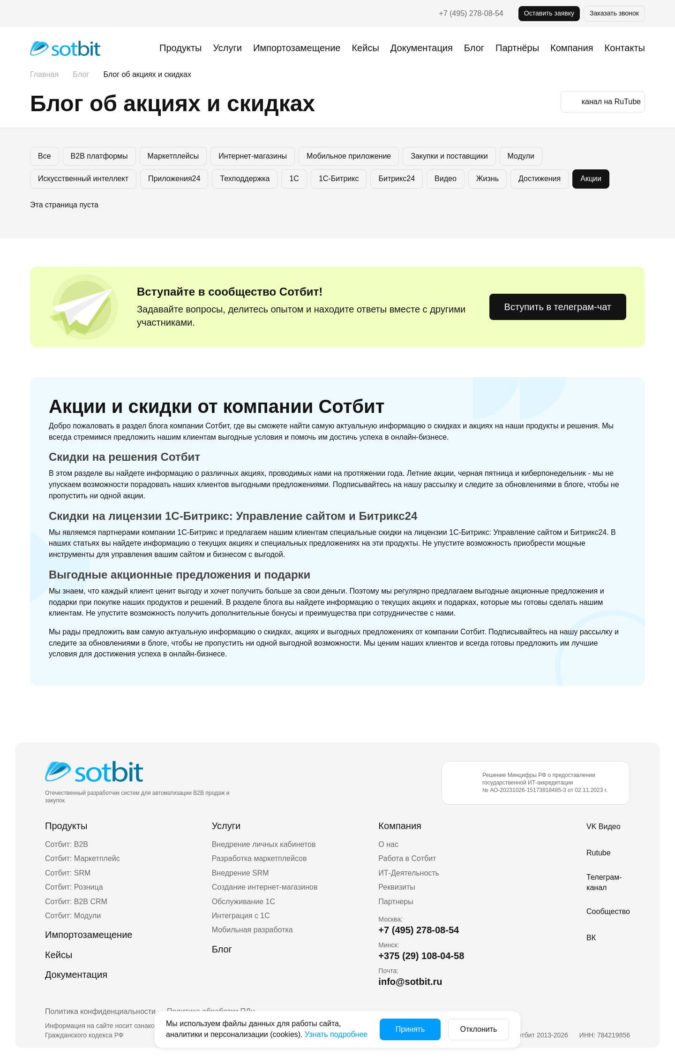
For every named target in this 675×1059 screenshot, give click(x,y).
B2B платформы (99, 156)
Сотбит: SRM (67, 873)
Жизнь (487, 179)
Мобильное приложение (349, 156)
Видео (446, 179)
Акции (590, 179)
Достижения (539, 179)
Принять (410, 1029)
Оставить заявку (549, 13)
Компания (399, 826)
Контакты (625, 48)
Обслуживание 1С (243, 902)
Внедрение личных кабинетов (264, 844)
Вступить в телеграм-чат (557, 307)
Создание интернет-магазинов (265, 887)
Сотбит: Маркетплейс (82, 858)
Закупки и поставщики (449, 156)
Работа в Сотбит (407, 858)
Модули (521, 156)
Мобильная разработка (252, 930)
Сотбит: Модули (73, 916)
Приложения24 (174, 179)
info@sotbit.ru (410, 981)
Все (44, 156)
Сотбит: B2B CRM (76, 902)
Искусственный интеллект (83, 179)
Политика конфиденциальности (100, 1011)
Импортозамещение (296, 48)
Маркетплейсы (173, 156)
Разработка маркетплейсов (259, 858)
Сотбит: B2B (66, 844)
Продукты (180, 48)
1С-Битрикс (339, 179)
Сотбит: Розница (74, 887)
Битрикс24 (396, 179)
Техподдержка (245, 179)
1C (294, 179)
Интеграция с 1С (241, 916)
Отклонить (478, 1029)
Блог (474, 48)
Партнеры (395, 902)
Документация (421, 48)
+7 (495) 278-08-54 (471, 13)
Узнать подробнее (336, 1034)
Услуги (227, 48)
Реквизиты (396, 887)
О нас (388, 844)
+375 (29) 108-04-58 (421, 956)
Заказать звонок (614, 13)
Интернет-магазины (252, 156)
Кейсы (365, 48)
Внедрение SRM (240, 873)
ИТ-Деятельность (408, 873)
